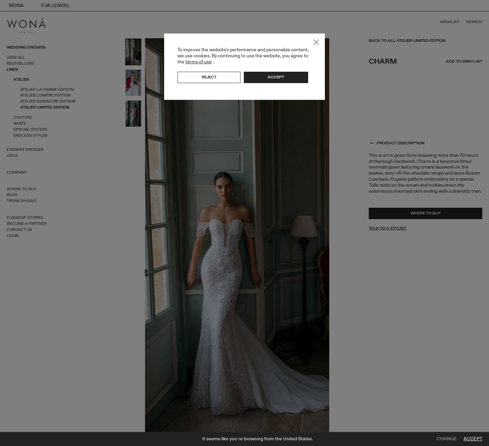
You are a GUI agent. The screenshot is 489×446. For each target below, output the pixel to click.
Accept (473, 439)
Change (447, 439)
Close (316, 42)
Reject (209, 77)
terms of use (199, 62)
